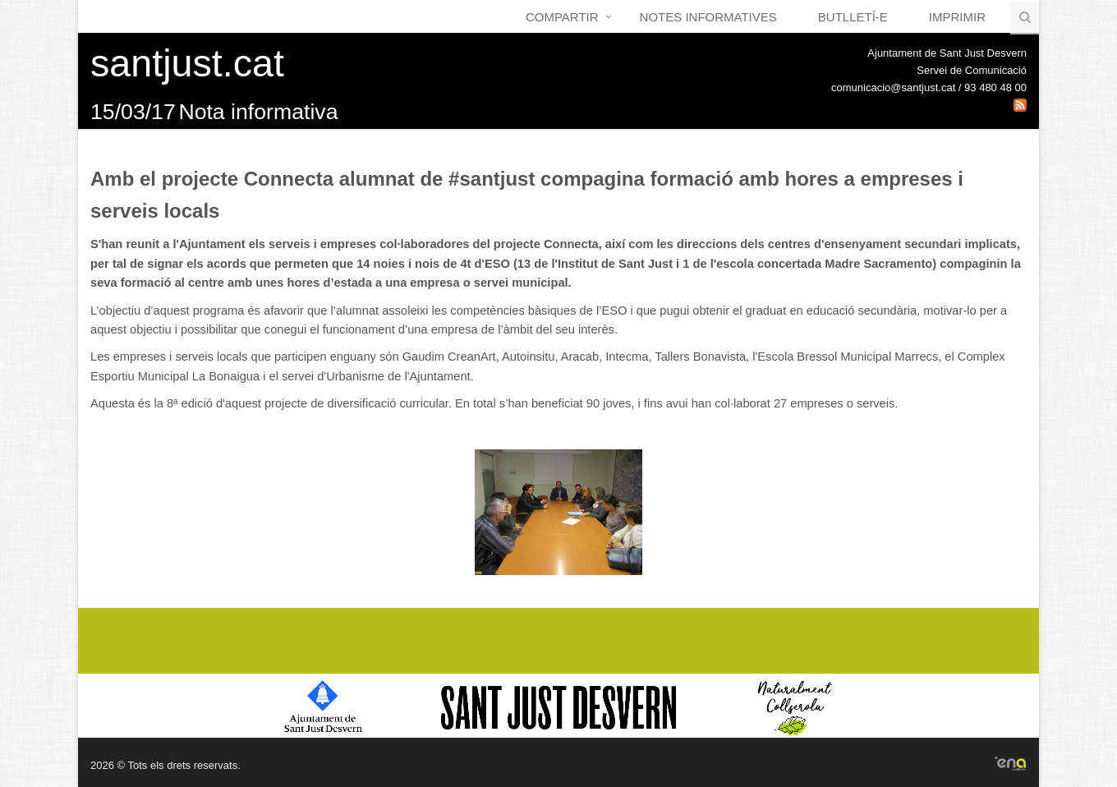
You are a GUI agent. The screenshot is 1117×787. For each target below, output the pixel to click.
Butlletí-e (853, 17)
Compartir (562, 17)
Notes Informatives (708, 17)
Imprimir (957, 17)
